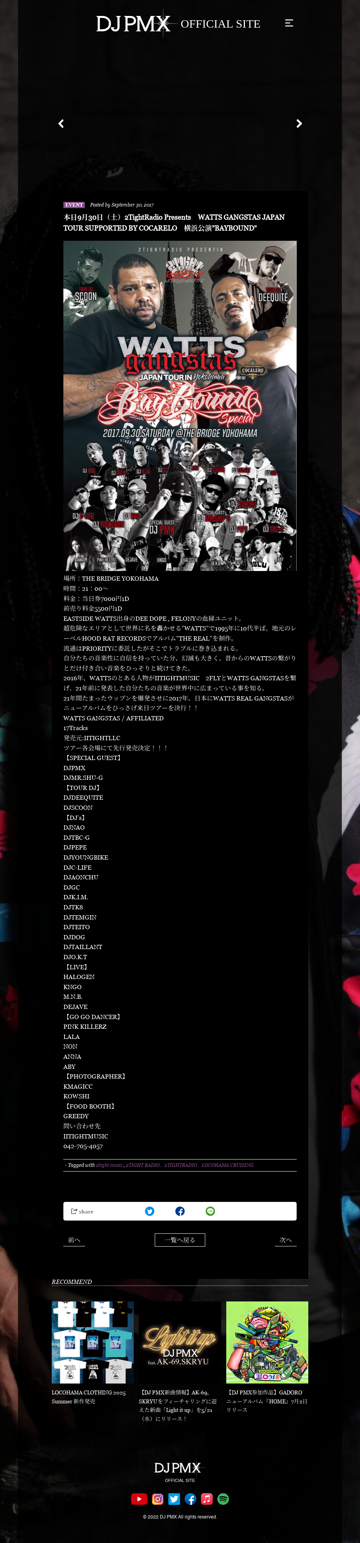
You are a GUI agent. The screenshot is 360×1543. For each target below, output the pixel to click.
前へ (74, 1239)
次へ (286, 1239)
